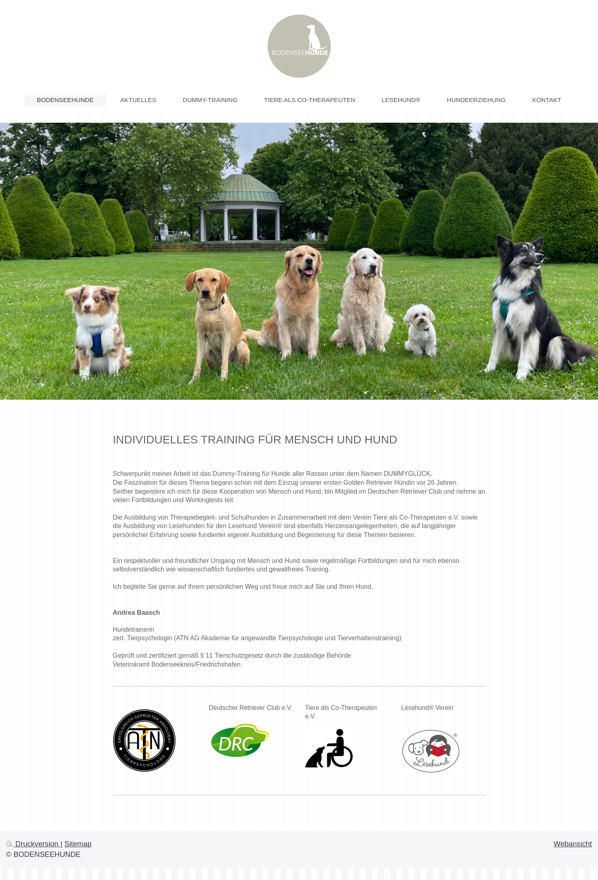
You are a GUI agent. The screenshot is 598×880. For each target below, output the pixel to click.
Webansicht (572, 844)
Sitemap (78, 844)
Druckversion (33, 844)
